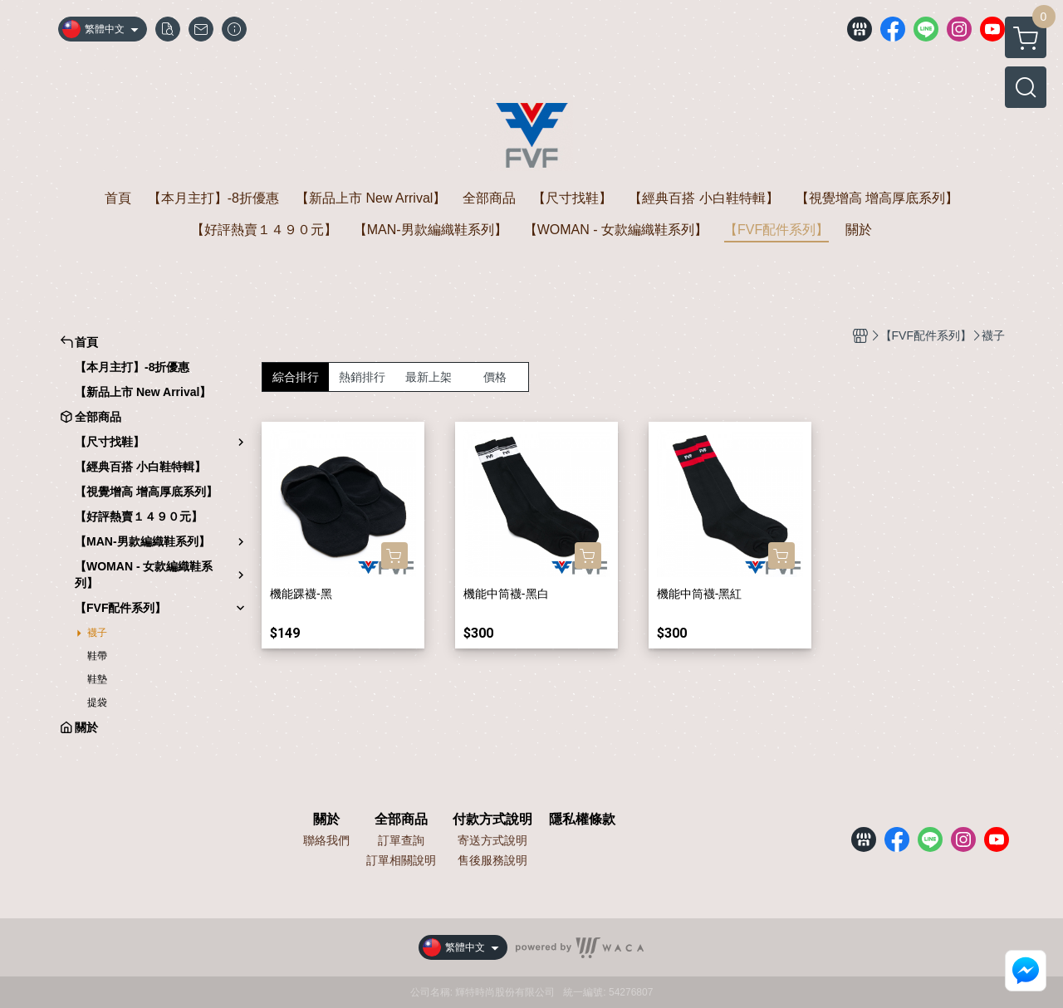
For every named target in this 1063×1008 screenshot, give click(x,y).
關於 (326, 819)
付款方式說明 (492, 819)
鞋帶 (97, 656)
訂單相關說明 (401, 860)
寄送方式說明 (492, 840)
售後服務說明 (492, 860)
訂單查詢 (401, 840)
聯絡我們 (326, 840)
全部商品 (401, 819)
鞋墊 (97, 679)
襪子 (97, 633)
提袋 (97, 702)
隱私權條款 (582, 819)
